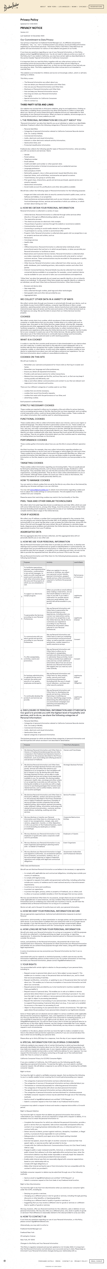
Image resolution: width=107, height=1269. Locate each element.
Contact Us (67, 1261)
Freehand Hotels (46, 1261)
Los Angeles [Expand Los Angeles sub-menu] (64, 6)
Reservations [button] (96, 6)
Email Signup (96, 1261)
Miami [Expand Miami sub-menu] (74, 6)
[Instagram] (4, 1261)
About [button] (43, 6)
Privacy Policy (81, 1261)
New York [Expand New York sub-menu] (52, 6)
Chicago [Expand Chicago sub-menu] (83, 6)
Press (58, 1261)
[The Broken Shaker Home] (11, 7)
